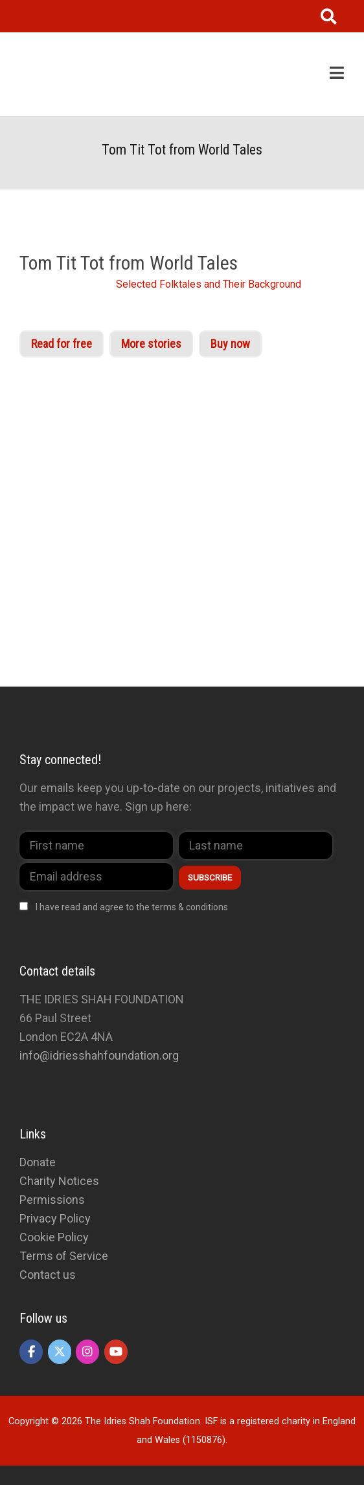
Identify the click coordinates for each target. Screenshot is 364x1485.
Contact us (47, 1274)
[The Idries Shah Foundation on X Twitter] (59, 1352)
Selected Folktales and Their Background (208, 284)
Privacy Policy (55, 1218)
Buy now (230, 343)
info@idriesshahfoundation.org (99, 1055)
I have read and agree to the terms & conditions (132, 907)
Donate (37, 1162)
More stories (151, 343)
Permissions (52, 1199)
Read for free (61, 343)
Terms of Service (63, 1256)
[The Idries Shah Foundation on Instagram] (87, 1352)
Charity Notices (59, 1181)
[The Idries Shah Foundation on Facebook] (31, 1352)
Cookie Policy (54, 1237)
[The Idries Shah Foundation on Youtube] (116, 1352)
